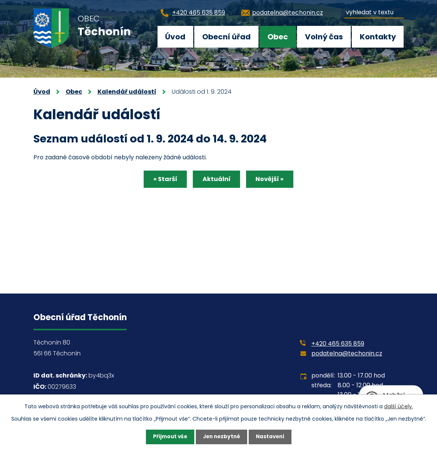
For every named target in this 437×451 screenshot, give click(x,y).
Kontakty (378, 36)
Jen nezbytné (221, 437)
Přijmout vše (168, 437)
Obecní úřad (226, 36)
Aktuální (217, 179)
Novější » (272, 179)
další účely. (398, 406)
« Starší (163, 179)
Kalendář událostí (127, 91)
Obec (277, 36)
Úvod (175, 36)
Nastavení (272, 437)
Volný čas (324, 36)
